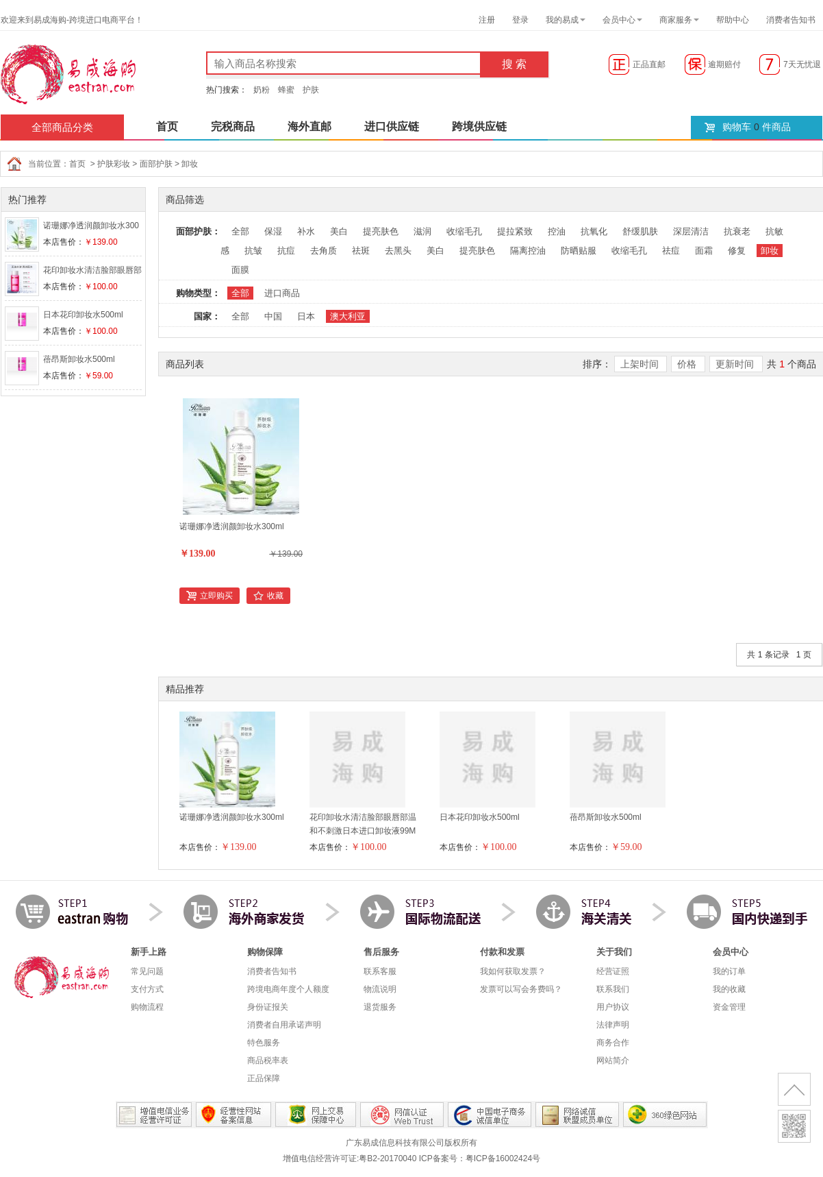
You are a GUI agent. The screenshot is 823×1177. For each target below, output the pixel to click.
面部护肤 (156, 164)
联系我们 (612, 989)
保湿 (273, 231)
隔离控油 (528, 250)
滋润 (422, 231)
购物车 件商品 (756, 126)
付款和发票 (502, 952)
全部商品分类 (62, 127)
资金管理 (729, 1007)
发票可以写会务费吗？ (521, 989)
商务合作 (612, 1042)
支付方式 (147, 989)
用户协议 (612, 1007)
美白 (339, 231)
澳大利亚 (348, 316)
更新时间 (736, 364)
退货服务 (380, 1007)
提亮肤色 (380, 231)
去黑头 (398, 250)
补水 (306, 231)
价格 (688, 364)
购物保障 (265, 952)
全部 (240, 231)
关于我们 (614, 952)
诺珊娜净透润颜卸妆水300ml (231, 526)
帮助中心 (732, 20)
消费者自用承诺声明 (284, 1025)
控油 (557, 231)
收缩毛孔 (464, 231)
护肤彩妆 (113, 164)
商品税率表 (267, 1060)
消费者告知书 (790, 20)
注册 (487, 20)
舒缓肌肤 (640, 231)
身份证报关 (267, 1007)
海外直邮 (309, 126)
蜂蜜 (286, 90)
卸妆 (189, 164)
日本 (306, 316)
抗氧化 (594, 231)
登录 (520, 20)
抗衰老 (737, 231)
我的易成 (562, 20)
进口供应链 (391, 126)
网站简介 (612, 1060)
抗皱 (253, 250)
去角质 (323, 250)
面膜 (240, 270)
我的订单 (729, 971)
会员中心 (619, 20)
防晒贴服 (578, 250)
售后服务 (381, 952)
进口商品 (282, 293)
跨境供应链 (479, 126)
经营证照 (612, 971)
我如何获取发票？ (513, 971)
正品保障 (263, 1078)
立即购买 (216, 595)
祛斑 (361, 250)
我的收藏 (729, 989)
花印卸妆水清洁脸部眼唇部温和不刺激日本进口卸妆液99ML (362, 830)
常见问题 (147, 971)
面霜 (704, 250)
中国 (273, 316)
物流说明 (380, 989)
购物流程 (147, 1007)
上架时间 (640, 364)
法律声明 (612, 1025)
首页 (167, 126)
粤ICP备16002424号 (503, 1158)
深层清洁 (691, 231)
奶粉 (261, 90)
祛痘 (671, 250)
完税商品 (233, 126)
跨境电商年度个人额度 (288, 989)
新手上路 (148, 952)
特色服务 (263, 1042)
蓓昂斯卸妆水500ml (79, 359)
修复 (737, 250)
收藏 (275, 595)
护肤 (311, 90)
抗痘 (286, 250)
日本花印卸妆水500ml (83, 314)
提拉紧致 (515, 231)
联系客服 (380, 971)
